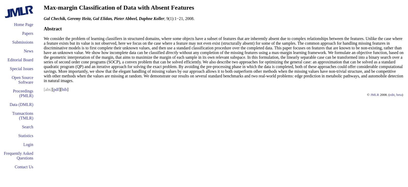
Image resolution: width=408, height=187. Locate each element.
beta (399, 95)
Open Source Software (22, 79)
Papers (27, 33)
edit (392, 95)
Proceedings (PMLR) (23, 93)
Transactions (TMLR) (22, 115)
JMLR (375, 95)
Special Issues (21, 68)
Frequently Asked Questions (18, 155)
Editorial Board (20, 60)
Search (27, 127)
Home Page (23, 24)
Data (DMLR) (21, 104)
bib (64, 89)
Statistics (25, 135)
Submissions (22, 42)
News (28, 51)
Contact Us (24, 167)
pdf (56, 89)
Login (28, 144)
